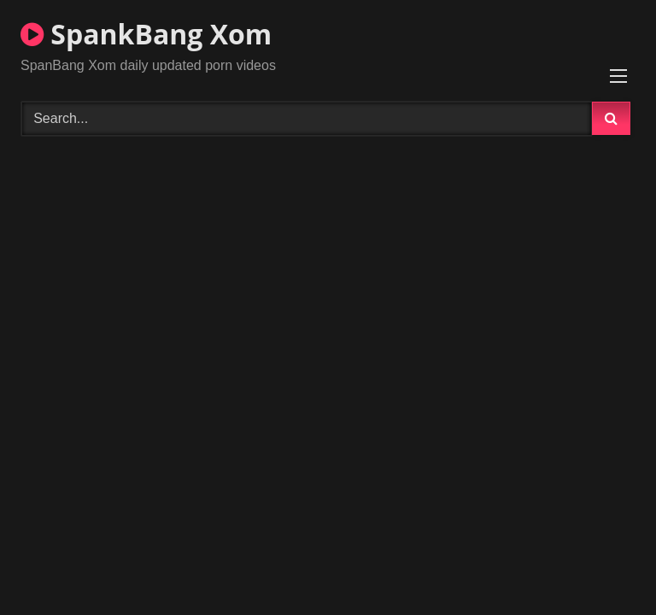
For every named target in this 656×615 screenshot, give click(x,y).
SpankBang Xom (146, 33)
